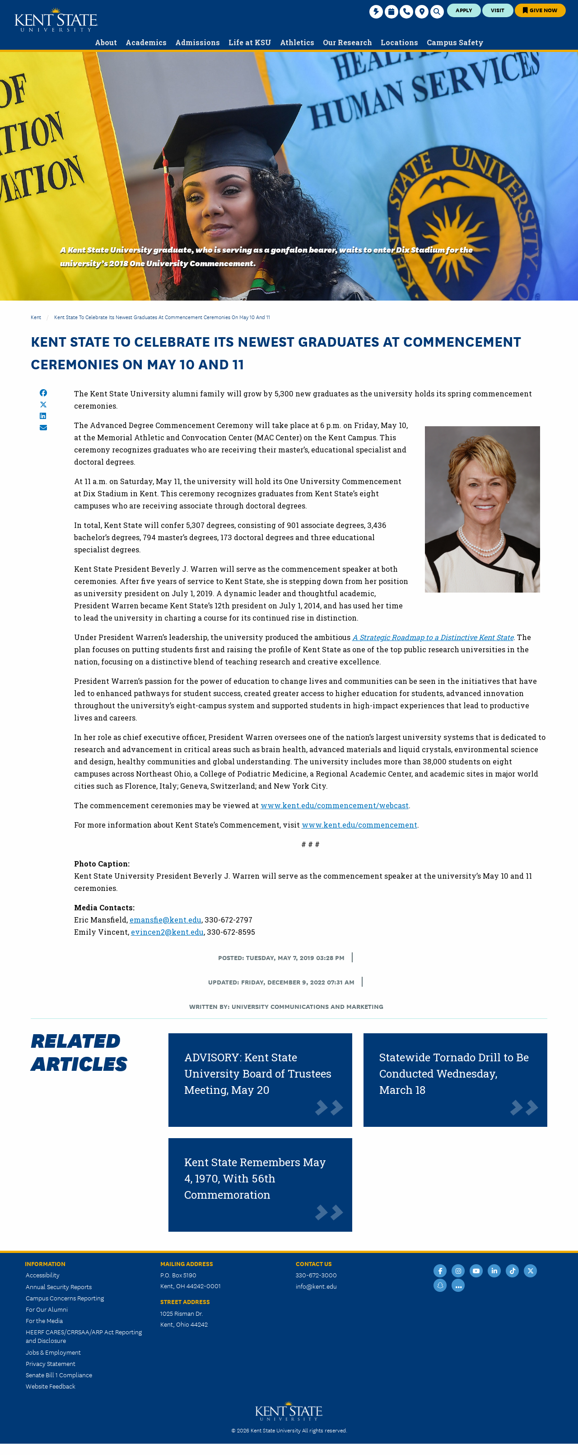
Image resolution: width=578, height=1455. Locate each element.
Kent (36, 316)
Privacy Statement (50, 1363)
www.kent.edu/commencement (359, 824)
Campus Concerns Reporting (65, 1298)
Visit (497, 9)
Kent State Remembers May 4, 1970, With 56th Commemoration (255, 1178)
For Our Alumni (47, 1309)
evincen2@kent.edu (167, 932)
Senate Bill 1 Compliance (59, 1375)
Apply (464, 9)
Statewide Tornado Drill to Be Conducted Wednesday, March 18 (454, 1073)
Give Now (540, 9)
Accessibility (43, 1275)
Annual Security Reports (59, 1286)
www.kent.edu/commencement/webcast (335, 805)
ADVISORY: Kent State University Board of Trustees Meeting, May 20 (257, 1073)
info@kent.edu (316, 1286)
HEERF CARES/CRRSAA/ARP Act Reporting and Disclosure (84, 1336)
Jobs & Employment (53, 1352)
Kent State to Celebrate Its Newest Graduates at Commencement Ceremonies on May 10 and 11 (162, 316)
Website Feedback (50, 1386)
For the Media (44, 1320)
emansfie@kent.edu (165, 919)
